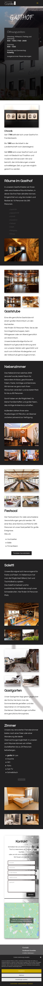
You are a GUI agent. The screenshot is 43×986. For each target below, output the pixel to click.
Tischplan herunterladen (21, 553)
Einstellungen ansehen (21, 979)
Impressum (30, 983)
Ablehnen (21, 975)
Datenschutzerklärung (22, 983)
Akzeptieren (21, 971)
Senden (31, 894)
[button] (40, 957)
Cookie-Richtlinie (13, 983)
